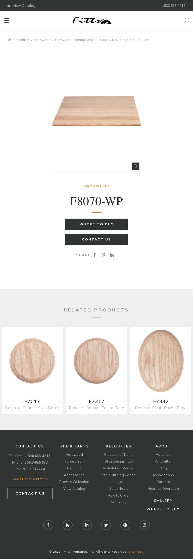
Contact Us (96, 239)
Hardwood (42, 40)
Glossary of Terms (119, 454)
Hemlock (74, 468)
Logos (119, 482)
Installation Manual (118, 468)
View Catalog (21, 5)
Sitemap (135, 551)
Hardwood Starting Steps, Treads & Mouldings (91, 40)
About (163, 446)
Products (23, 40)
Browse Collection (74, 482)
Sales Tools (118, 488)
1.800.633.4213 (173, 5)
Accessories (74, 475)
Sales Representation (30, 479)
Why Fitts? (163, 461)
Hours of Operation (163, 488)
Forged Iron (74, 461)
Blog (163, 468)
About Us (163, 454)
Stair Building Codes (118, 475)
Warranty (119, 502)
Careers (163, 482)
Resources (118, 446)
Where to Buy (96, 224)
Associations (163, 475)
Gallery (163, 501)
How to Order (119, 495)
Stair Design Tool (119, 461)
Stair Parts (74, 446)
